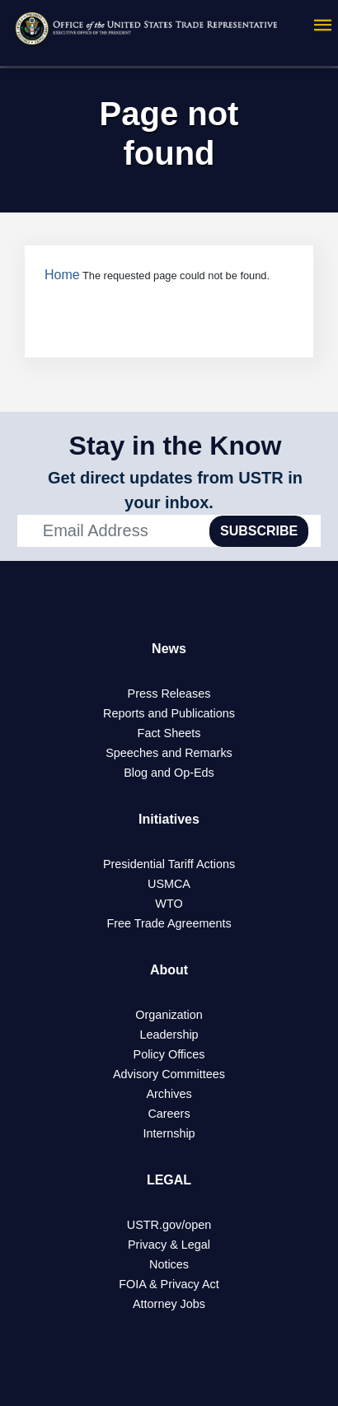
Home (62, 275)
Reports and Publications (169, 713)
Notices (169, 1264)
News (169, 649)
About (169, 970)
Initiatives (169, 819)
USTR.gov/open (169, 1224)
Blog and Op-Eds (169, 772)
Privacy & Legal (169, 1244)
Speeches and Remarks (169, 752)
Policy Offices (169, 1054)
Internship (169, 1133)
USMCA (169, 883)
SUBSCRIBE (259, 531)
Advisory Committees (169, 1074)
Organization (169, 1014)
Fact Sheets (169, 733)
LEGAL (169, 1180)
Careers (169, 1113)
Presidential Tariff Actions (169, 864)
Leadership (168, 1034)
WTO (168, 903)
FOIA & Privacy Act (169, 1284)
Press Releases (169, 693)
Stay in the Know (175, 445)
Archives (168, 1093)
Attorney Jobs (169, 1303)
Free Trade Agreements (168, 923)
